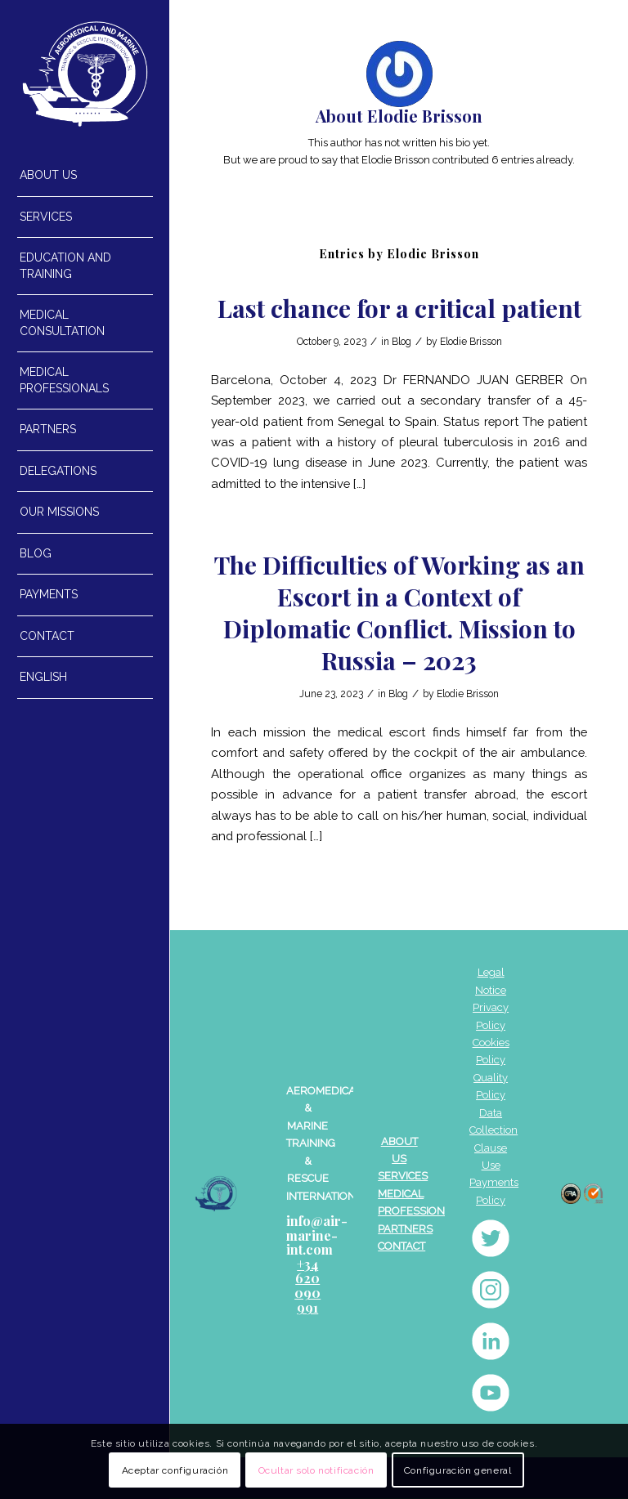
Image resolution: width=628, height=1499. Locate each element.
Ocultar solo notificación (316, 1470)
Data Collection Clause (493, 1130)
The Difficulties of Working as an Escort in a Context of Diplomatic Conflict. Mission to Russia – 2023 (399, 612)
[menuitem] (85, 176)
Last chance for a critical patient (399, 308)
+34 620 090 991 (307, 1285)
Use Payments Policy (493, 1182)
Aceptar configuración (175, 1470)
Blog (401, 341)
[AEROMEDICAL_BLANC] (85, 74)
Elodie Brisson (471, 341)
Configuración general (458, 1470)
